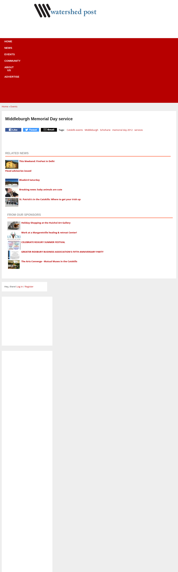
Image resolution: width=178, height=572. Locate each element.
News (40, 43)
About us (94, 43)
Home (26, 43)
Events (55, 43)
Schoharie (105, 77)
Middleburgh (91, 77)
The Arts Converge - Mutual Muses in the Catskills (49, 208)
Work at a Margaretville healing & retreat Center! (49, 180)
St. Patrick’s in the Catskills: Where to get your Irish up (50, 146)
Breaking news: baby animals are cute (40, 137)
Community (74, 43)
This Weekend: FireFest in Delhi (37, 108)
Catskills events (75, 77)
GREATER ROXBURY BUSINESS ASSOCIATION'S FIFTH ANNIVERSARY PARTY (62, 199)
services (138, 77)
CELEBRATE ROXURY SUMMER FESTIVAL (43, 189)
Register (29, 234)
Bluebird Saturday (29, 127)
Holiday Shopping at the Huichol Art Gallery (46, 170)
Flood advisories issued (18, 118)
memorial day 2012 (122, 77)
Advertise (114, 43)
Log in (19, 234)
